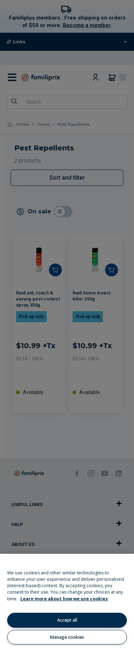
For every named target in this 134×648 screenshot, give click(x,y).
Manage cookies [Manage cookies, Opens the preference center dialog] (67, 637)
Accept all (67, 620)
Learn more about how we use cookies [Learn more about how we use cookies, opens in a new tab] (64, 599)
